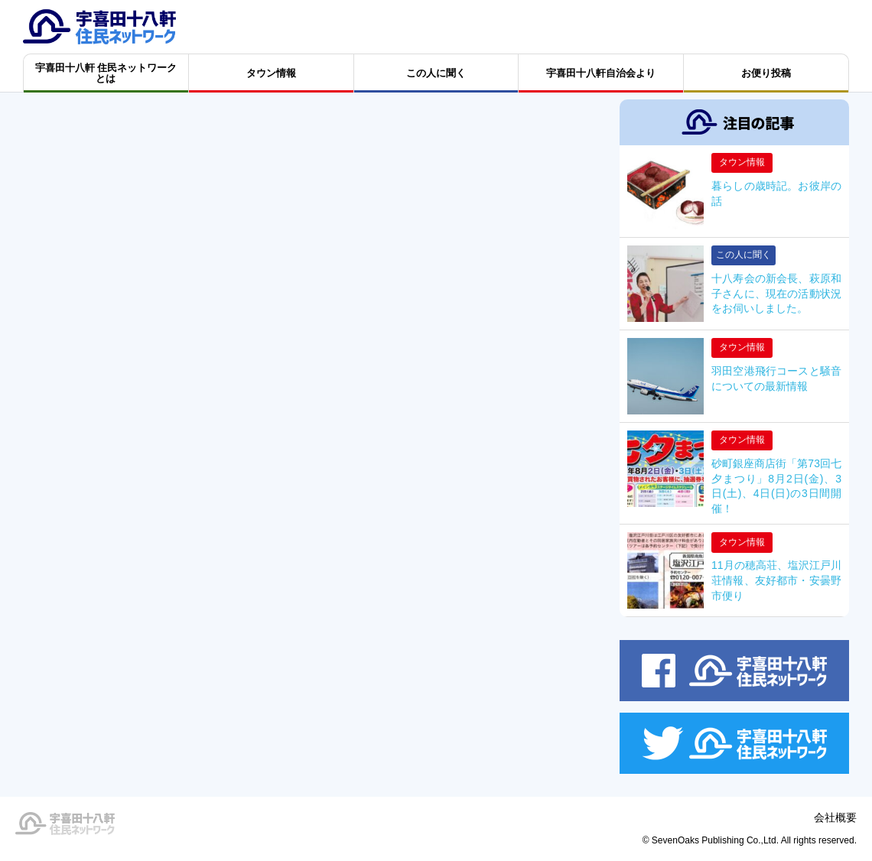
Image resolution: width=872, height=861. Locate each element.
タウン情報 (742, 162)
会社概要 (835, 817)
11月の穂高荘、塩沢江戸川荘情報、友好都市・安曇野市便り (776, 580)
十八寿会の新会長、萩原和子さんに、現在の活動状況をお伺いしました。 (776, 293)
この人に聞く (743, 254)
